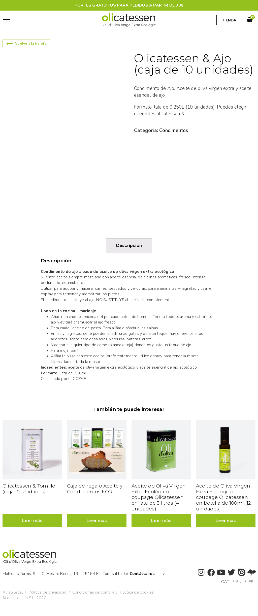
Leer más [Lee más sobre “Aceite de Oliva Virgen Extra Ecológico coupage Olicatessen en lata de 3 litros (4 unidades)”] (161, 520)
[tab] (129, 245)
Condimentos (173, 130)
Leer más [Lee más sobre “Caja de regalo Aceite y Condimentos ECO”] (97, 520)
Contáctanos (142, 573)
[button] (6, 20)
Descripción (129, 245)
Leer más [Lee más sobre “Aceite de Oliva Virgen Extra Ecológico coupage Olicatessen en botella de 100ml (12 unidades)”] (226, 520)
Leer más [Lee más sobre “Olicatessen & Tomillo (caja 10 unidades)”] (32, 520)
